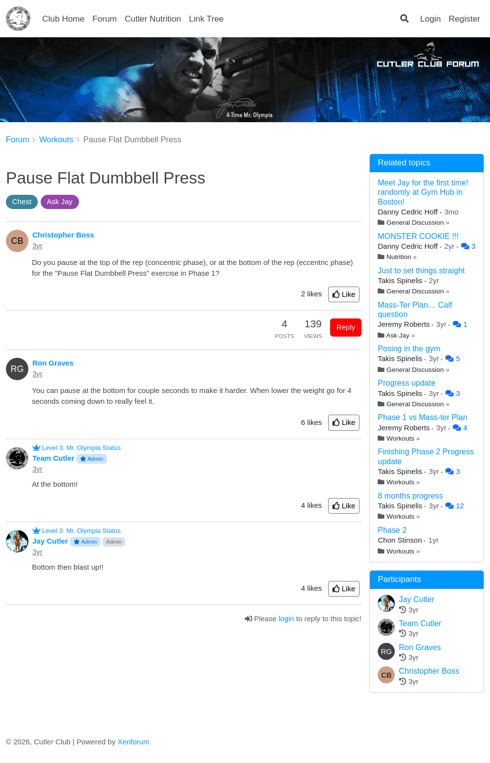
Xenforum (134, 741)
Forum (104, 19)
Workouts (400, 438)
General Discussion (415, 222)
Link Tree (206, 19)
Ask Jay (397, 335)
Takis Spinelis (401, 280)
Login (430, 19)
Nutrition (399, 257)
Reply (345, 327)
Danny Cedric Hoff (408, 212)
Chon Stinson (401, 540)
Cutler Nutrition (153, 19)
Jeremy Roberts (405, 324)
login (286, 618)
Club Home (63, 19)
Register (464, 19)
